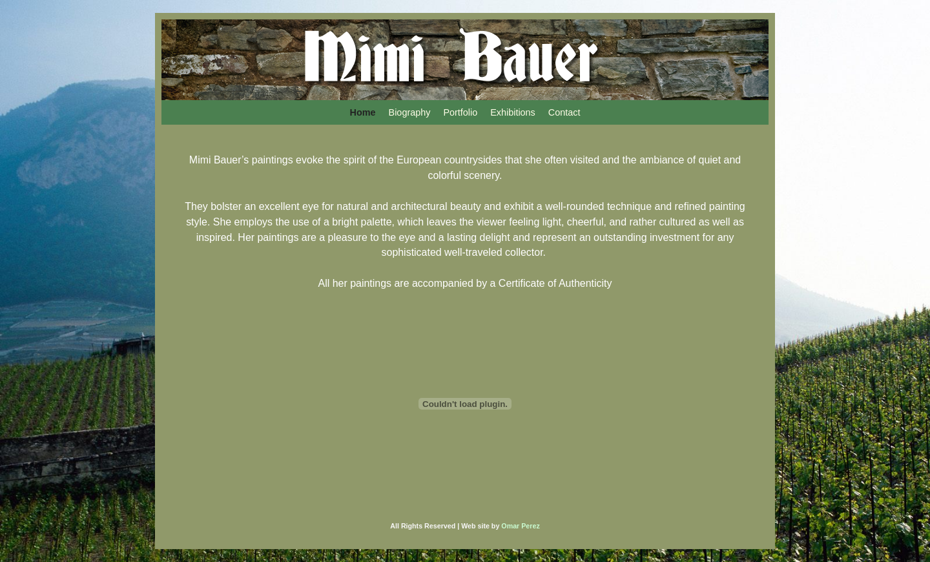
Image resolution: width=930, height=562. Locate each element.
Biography (410, 112)
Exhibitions (512, 112)
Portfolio (460, 112)
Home (363, 112)
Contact (564, 112)
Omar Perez (520, 526)
